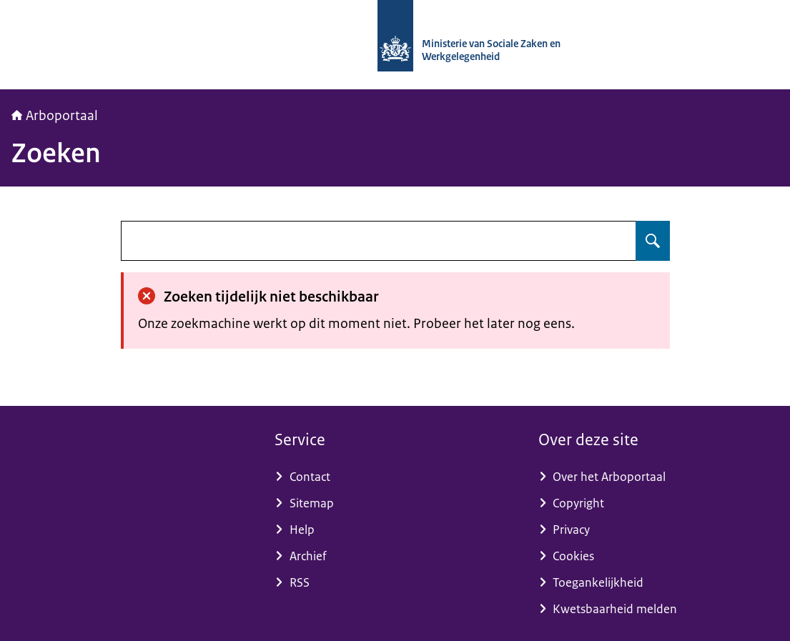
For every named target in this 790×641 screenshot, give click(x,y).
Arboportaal (54, 115)
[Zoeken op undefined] (653, 241)
